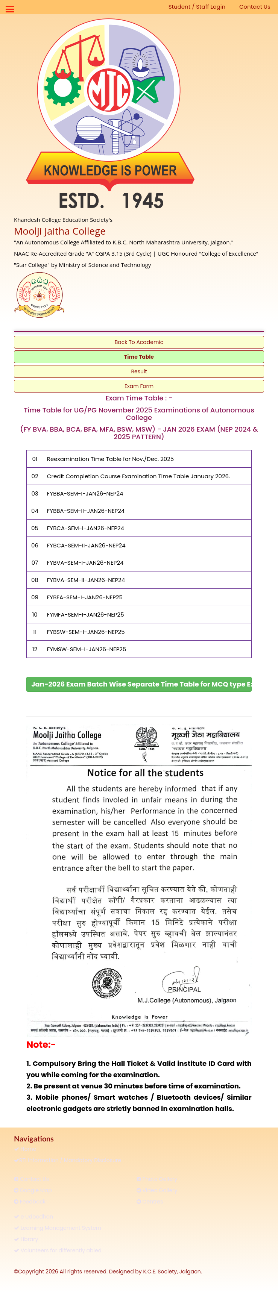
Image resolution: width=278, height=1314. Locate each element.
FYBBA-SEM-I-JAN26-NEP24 (85, 493)
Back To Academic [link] (139, 342)
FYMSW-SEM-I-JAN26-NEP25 (86, 649)
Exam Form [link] (139, 386)
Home (25, 1149)
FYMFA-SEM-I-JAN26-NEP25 (85, 614)
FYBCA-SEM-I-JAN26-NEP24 (85, 528)
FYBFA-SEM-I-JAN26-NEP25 (85, 597)
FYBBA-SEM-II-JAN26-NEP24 (86, 511)
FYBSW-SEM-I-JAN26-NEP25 (86, 632)
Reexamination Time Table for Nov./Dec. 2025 (110, 459)
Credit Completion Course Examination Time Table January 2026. (138, 476)
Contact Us (254, 7)
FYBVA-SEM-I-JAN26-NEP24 (85, 563)
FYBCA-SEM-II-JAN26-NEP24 (86, 545)
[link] (139, 684)
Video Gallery (157, 1190)
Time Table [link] (139, 357)
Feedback (30, 1201)
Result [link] (139, 371)
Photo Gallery (157, 1179)
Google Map (33, 1190)
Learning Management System (57, 1228)
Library (26, 1239)
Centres (150, 1201)
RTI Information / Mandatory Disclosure (67, 1160)
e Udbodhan (33, 1216)
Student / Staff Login (197, 7)
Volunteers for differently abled (58, 1250)
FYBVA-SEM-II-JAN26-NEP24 (86, 580)
